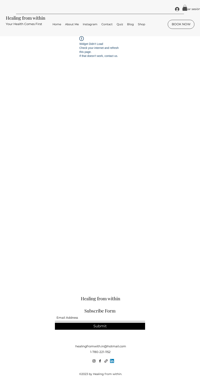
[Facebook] (100, 361)
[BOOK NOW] (181, 24)
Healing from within (25, 18)
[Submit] (100, 326)
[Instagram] (94, 361)
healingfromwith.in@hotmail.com (100, 346)
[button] (184, 8)
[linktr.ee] (106, 361)
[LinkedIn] (112, 361)
